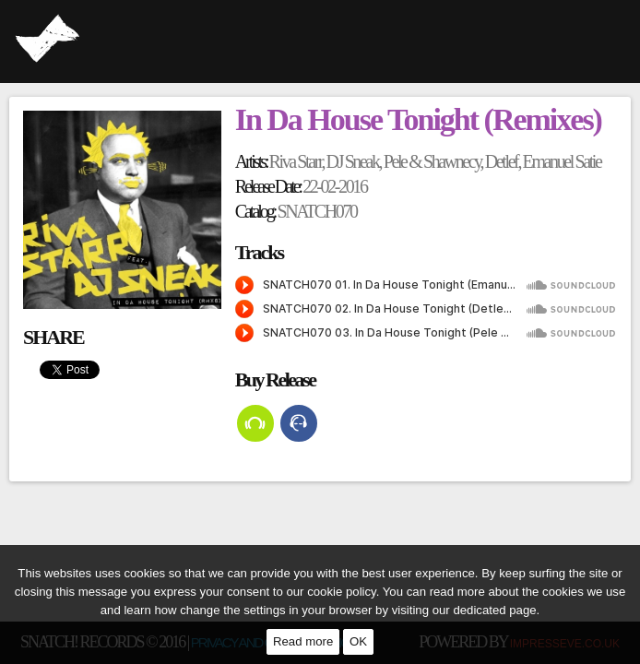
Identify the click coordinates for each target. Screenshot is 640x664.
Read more (303, 641)
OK (358, 641)
